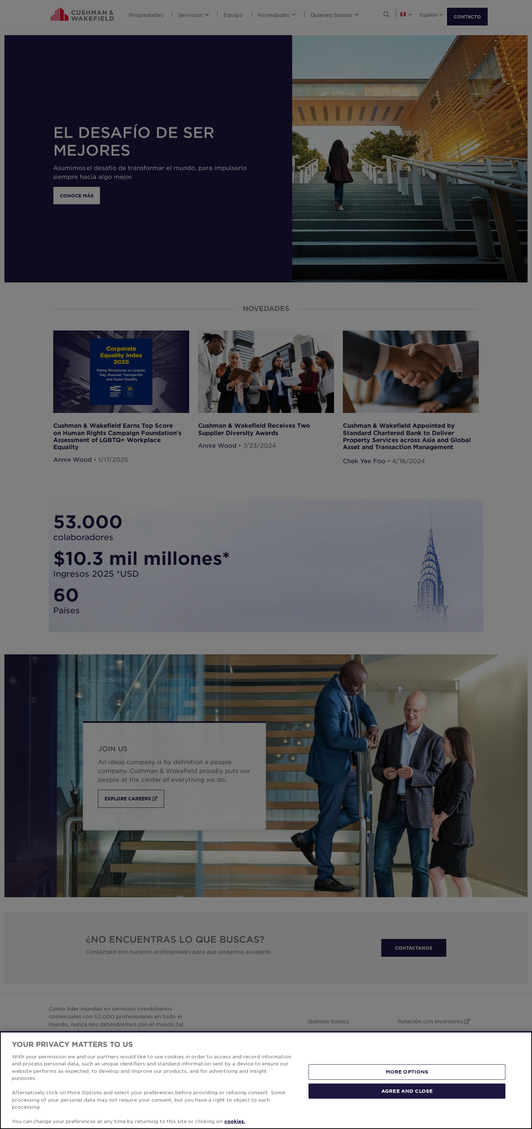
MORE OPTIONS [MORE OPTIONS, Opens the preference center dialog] (407, 1079)
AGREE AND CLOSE (407, 1098)
